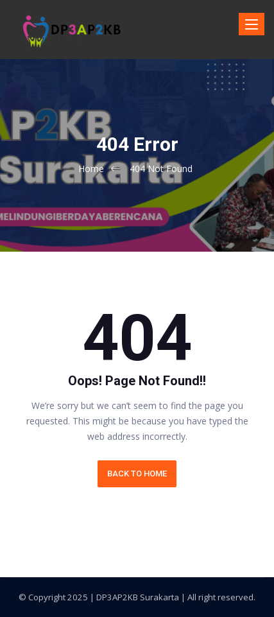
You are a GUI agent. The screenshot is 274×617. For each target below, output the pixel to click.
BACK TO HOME (137, 473)
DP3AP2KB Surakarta (137, 597)
